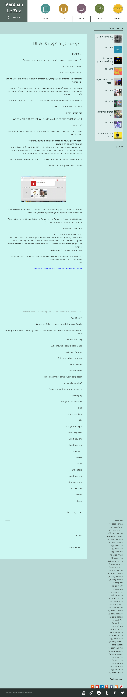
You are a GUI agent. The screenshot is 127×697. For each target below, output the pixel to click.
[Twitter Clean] (122, 693)
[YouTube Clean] (84, 693)
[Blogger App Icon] (116, 686)
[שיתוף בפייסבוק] (80, 512)
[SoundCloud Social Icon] (92, 686)
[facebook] (115, 693)
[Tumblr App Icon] (111, 686)
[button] (63, 19)
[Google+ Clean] (91, 693)
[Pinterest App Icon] (121, 686)
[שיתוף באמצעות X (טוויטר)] (74, 512)
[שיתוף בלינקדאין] (68, 512)
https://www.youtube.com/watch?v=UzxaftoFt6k (58, 268)
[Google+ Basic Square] (106, 686)
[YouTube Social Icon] (97, 686)
